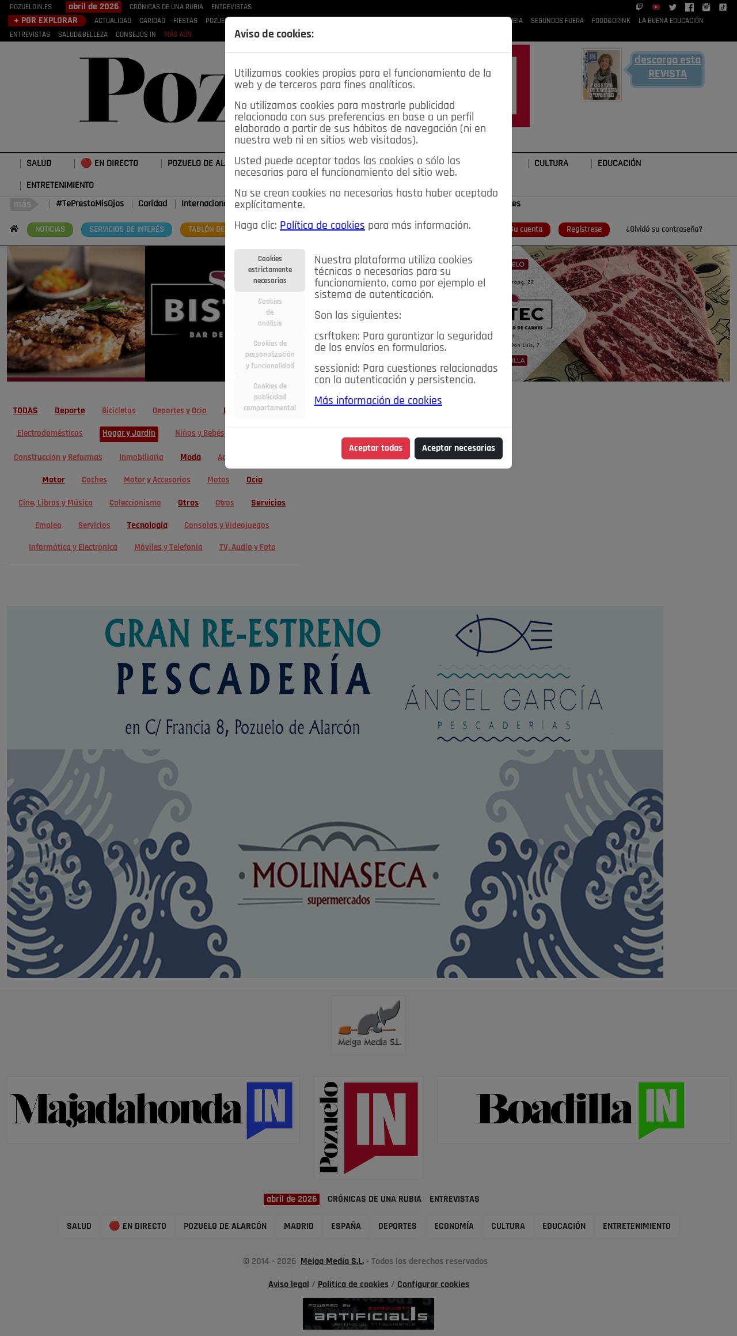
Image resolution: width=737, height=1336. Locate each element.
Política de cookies (322, 226)
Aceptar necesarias (458, 448)
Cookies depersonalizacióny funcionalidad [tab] (270, 354)
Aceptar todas (375, 448)
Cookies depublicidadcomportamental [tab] (270, 397)
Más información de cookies (378, 401)
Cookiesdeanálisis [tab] (270, 312)
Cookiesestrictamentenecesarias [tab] (270, 270)
